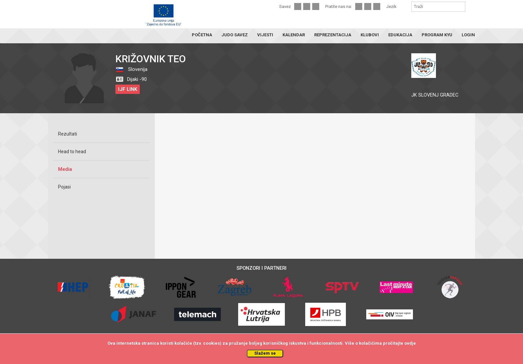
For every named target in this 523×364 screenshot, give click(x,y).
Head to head (72, 151)
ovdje (410, 343)
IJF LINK (127, 89)
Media (65, 169)
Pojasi (64, 186)
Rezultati (67, 134)
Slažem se (265, 353)
